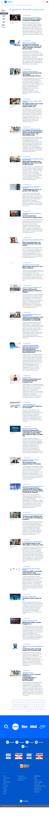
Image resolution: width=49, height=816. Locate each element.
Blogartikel (25, 5)
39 (25, 704)
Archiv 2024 (4, 19)
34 (13, 704)
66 (21, 709)
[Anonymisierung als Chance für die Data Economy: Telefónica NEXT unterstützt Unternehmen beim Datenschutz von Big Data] (26, 578)
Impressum (37, 791)
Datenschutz (37, 784)
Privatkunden (21, 776)
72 (35, 709)
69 (28, 709)
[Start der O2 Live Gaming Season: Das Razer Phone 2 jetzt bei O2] (26, 604)
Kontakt (36, 780)
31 (40, 702)
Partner (5, 788)
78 (29, 711)
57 (34, 706)
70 (31, 709)
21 (16, 702)
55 (29, 706)
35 (15, 704)
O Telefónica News (19, 5)
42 (31, 704)
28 (33, 702)
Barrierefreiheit (38, 790)
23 (21, 702)
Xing (26, 746)
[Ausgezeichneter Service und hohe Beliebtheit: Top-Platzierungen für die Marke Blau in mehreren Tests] (26, 550)
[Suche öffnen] (43, 2)
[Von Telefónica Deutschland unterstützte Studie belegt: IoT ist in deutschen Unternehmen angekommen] (26, 222)
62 (12, 709)
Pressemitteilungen (5, 27)
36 (17, 704)
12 (32, 700)
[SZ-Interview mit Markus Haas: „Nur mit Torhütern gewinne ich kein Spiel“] (26, 412)
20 (14, 702)
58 (36, 706)
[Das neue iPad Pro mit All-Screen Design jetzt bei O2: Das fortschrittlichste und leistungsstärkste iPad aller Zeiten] (26, 247)
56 (32, 706)
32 (42, 702)
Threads (31, 742)
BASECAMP (37, 776)
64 (17, 709)
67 (24, 709)
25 (26, 702)
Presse (5, 791)
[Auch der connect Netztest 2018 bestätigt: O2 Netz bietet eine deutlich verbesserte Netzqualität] (26, 25)
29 (35, 702)
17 (42, 700)
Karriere (5, 790)
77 (27, 711)
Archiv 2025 (4, 16)
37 (20, 704)
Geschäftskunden (22, 778)
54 (27, 706)
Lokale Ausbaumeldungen (5, 25)
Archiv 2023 (4, 22)
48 (13, 706)
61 (43, 706)
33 (44, 702)
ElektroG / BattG (38, 782)
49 (15, 706)
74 (40, 709)
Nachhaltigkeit (6, 782)
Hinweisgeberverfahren (40, 786)
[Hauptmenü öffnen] (2, 2)
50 (18, 706)
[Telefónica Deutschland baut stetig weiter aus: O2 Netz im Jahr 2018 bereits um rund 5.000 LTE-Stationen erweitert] (26, 523)
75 (42, 709)
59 (39, 706)
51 (20, 706)
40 (27, 704)
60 (41, 706)
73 (37, 709)
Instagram (21, 742)
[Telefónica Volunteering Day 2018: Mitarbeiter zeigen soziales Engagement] (26, 629)
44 (36, 704)
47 (43, 704)
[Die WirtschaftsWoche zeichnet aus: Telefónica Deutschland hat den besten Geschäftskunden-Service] (26, 81)
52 (22, 706)
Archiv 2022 (30, 5)
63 (14, 709)
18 (44, 700)
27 (30, 702)
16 (40, 700)
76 (44, 709)
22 (18, 702)
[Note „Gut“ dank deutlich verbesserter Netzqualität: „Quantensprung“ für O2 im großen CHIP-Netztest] (26, 195)
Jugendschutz (37, 788)
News (4, 793)
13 (34, 700)
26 (28, 702)
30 (37, 702)
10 (28, 700)
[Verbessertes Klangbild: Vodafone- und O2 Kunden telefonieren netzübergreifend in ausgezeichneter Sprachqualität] (26, 683)
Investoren (6, 786)
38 (22, 704)
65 (19, 709)
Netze (4, 780)
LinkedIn (12, 742)
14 (36, 700)
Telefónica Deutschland (11, 5)
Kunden (5, 784)
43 (34, 704)
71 (33, 709)
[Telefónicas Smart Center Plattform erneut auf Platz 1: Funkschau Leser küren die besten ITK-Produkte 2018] (26, 655)
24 (23, 702)
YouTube (40, 742)
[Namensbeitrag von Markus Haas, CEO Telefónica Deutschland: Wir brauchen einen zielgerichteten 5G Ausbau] (26, 468)
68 (26, 709)
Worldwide (20, 780)
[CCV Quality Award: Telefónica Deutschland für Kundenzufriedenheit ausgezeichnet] (26, 386)
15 (38, 700)
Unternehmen (6, 778)
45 (39, 704)
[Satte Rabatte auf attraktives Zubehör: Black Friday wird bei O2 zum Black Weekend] (26, 271)
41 (29, 704)
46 (41, 704)
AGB (35, 778)
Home (4, 776)
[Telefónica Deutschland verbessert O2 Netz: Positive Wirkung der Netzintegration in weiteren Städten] (26, 296)
